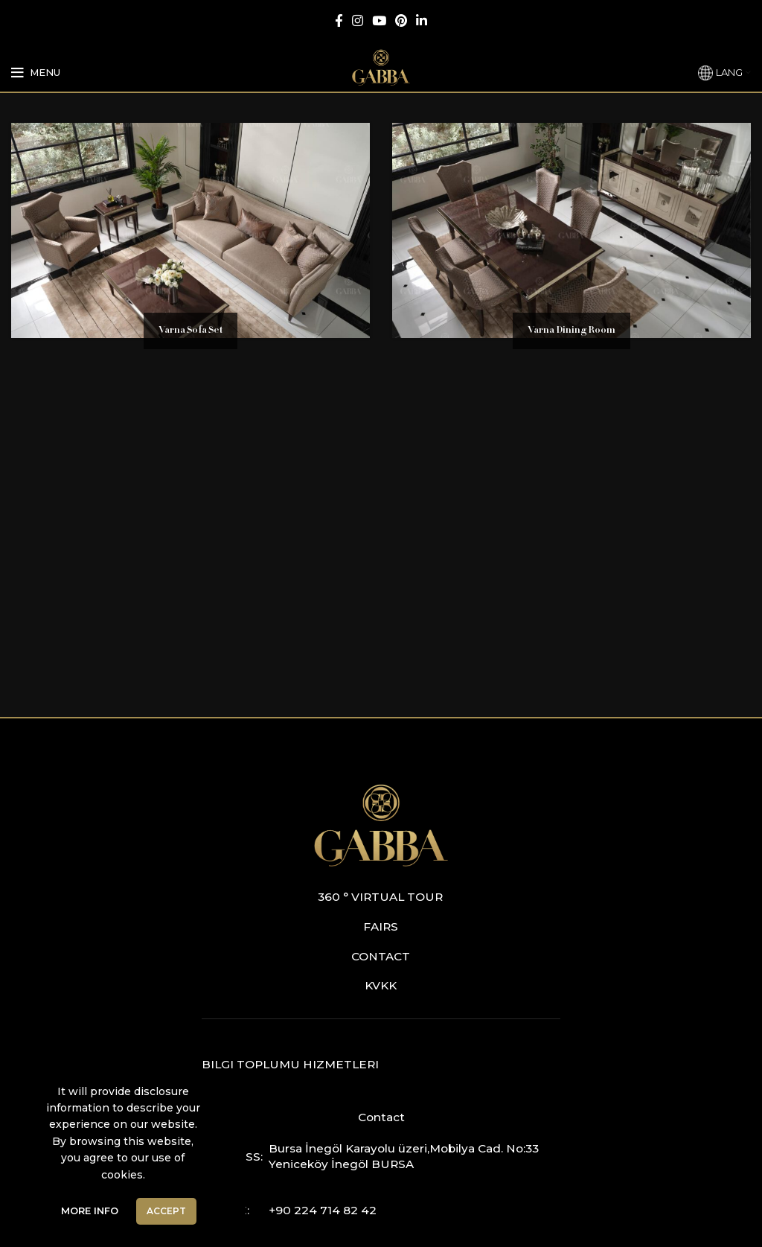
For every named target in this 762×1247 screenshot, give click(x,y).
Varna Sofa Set (190, 330)
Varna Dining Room (571, 330)
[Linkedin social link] (422, 20)
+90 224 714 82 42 (323, 1210)
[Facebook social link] (339, 20)
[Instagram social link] (358, 20)
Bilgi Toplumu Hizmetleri (290, 1064)
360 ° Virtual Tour (380, 897)
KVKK (381, 985)
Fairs (380, 926)
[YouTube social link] (379, 20)
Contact (380, 956)
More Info (89, 1210)
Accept (166, 1210)
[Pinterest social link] (401, 20)
